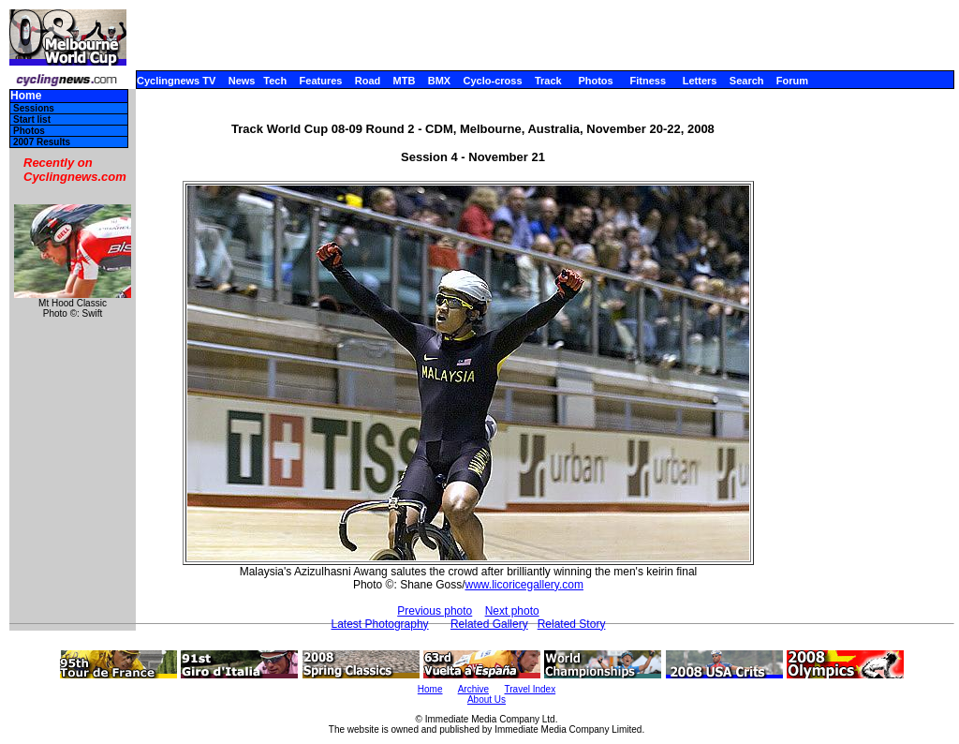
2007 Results (41, 142)
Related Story (572, 624)
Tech (275, 80)
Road (368, 80)
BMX (439, 80)
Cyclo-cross (493, 80)
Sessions (33, 108)
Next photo (512, 611)
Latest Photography (380, 624)
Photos (595, 80)
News (242, 80)
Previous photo (434, 611)
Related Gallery (489, 624)
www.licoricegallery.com (524, 584)
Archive (473, 689)
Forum (792, 80)
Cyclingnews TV (176, 80)
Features (321, 80)
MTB (404, 80)
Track (548, 80)
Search (747, 80)
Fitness (647, 80)
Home (25, 96)
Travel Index (530, 689)
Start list (32, 119)
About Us (486, 699)
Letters (700, 80)
